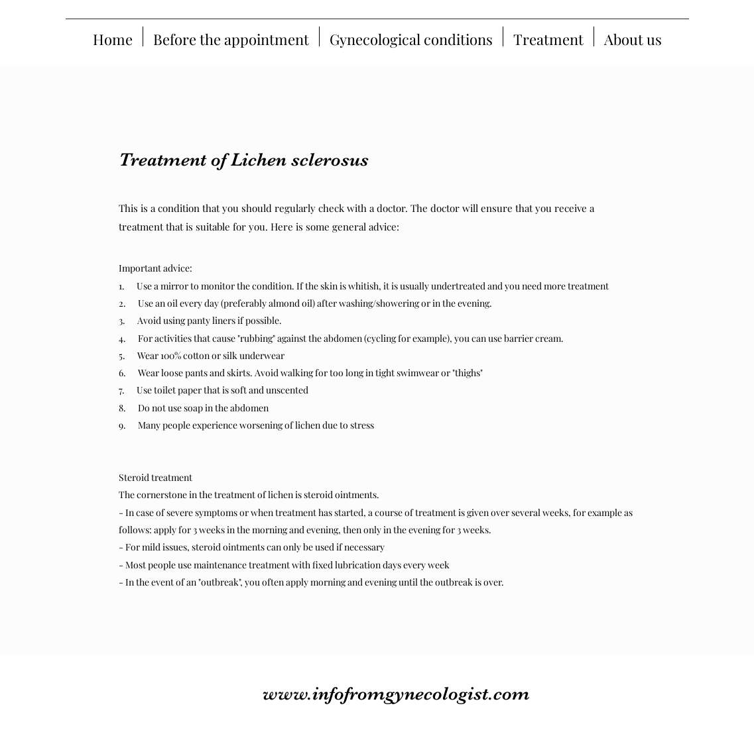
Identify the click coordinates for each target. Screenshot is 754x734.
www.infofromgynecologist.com (396, 693)
